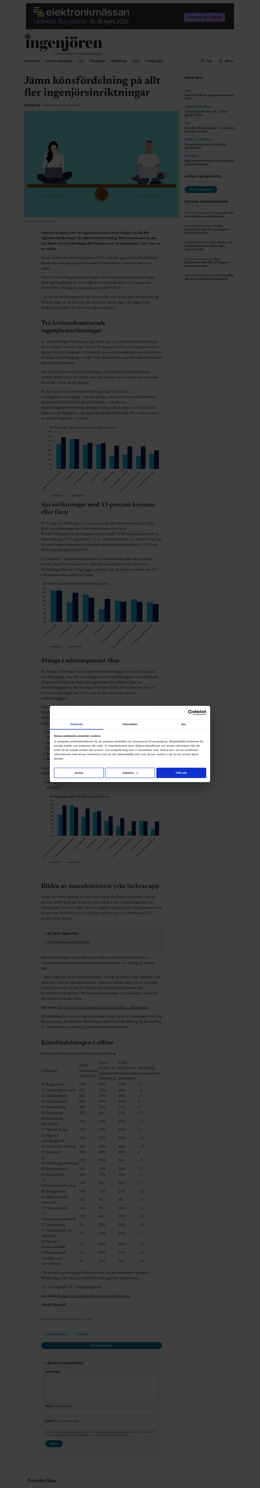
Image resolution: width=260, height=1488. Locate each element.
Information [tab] (130, 724)
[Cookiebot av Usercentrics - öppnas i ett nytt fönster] (190, 712)
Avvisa (79, 772)
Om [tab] (183, 724)
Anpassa (130, 772)
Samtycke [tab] (76, 724)
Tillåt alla (181, 772)
